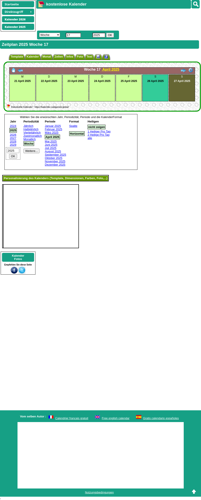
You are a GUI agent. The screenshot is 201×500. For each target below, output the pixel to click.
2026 (13, 134)
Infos (69, 56)
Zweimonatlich (32, 136)
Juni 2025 (51, 144)
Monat (47, 56)
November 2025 (55, 161)
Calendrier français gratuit (71, 418)
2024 (13, 126)
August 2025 (53, 151)
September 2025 (55, 154)
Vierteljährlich (32, 132)
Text (89, 56)
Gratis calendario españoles (161, 418)
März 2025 (51, 132)
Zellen (59, 56)
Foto (80, 56)
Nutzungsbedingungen (99, 492)
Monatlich (29, 139)
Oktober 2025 (53, 158)
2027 (13, 138)
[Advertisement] (101, 19)
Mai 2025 (51, 141)
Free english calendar (115, 418)
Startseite (12, 4)
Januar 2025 (53, 126)
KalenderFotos (18, 257)
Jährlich (28, 126)
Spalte (73, 126)
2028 (13, 141)
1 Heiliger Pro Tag (99, 131)
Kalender (33, 56)
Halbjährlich (31, 129)
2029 (13, 144)
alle (90, 138)
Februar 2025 (53, 129)
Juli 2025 (50, 148)
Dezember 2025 (55, 164)
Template (17, 56)
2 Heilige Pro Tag (98, 134)
